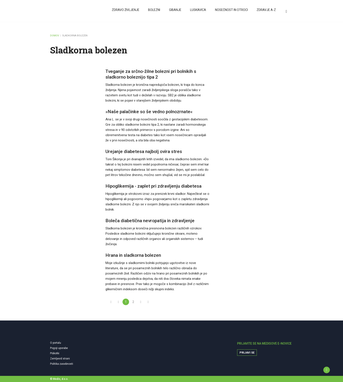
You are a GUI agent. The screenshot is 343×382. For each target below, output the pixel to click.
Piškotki (54, 353)
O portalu (55, 342)
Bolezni (154, 11)
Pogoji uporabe (59, 348)
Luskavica (198, 11)
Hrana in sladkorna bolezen (133, 255)
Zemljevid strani (60, 358)
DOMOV (54, 35)
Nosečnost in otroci (231, 11)
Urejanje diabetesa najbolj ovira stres (143, 151)
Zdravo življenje (125, 11)
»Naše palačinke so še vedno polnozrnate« (148, 111)
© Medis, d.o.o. (59, 378)
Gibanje (175, 11)
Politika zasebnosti (61, 363)
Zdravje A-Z (265, 11)
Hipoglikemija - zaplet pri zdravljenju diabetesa (153, 186)
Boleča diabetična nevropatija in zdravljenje (149, 220)
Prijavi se (247, 352)
